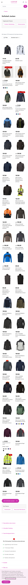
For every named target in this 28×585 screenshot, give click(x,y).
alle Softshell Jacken (10, 501)
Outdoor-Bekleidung (9, 24)
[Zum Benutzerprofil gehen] (23, 2)
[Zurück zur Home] (5, 11)
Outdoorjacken (21, 24)
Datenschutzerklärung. (10, 578)
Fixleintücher (7, 509)
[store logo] (14, 2)
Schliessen (6, 582)
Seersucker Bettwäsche (19, 509)
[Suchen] (25, 6)
